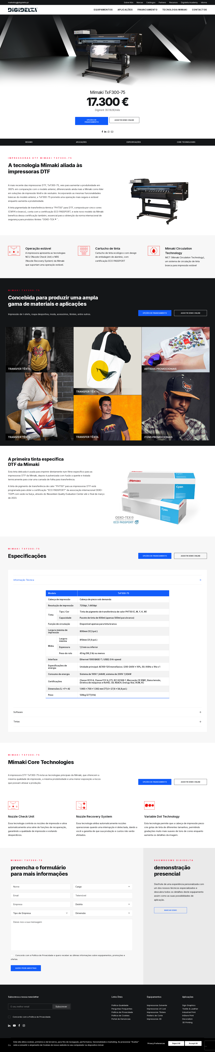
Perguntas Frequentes (122, 1008)
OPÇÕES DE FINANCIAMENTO (92, 121)
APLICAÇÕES (125, 9)
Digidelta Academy (189, 2)
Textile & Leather (190, 1008)
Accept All (193, 1043)
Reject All (176, 1043)
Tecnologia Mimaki (174, 9)
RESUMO (29, 142)
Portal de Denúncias (121, 1018)
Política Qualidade (120, 1005)
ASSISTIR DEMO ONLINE (124, 120)
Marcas (140, 2)
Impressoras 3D (154, 1018)
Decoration (187, 1018)
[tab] (107, 579)
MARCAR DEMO (170, 910)
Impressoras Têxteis (156, 1012)
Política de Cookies (120, 1015)
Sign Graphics (188, 1005)
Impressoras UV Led (156, 1008)
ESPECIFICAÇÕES (134, 142)
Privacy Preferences (156, 1043)
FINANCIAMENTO (148, 9)
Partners (162, 2)
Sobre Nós (128, 2)
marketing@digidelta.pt (18, 2)
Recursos (173, 2)
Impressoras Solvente (157, 1005)
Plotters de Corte (155, 1015)
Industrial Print (189, 1012)
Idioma (204, 2)
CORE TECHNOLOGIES (186, 142)
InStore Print (188, 1015)
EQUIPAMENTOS (103, 9)
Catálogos (150, 2)
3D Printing (187, 1022)
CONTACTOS (199, 9)
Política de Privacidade (42, 955)
